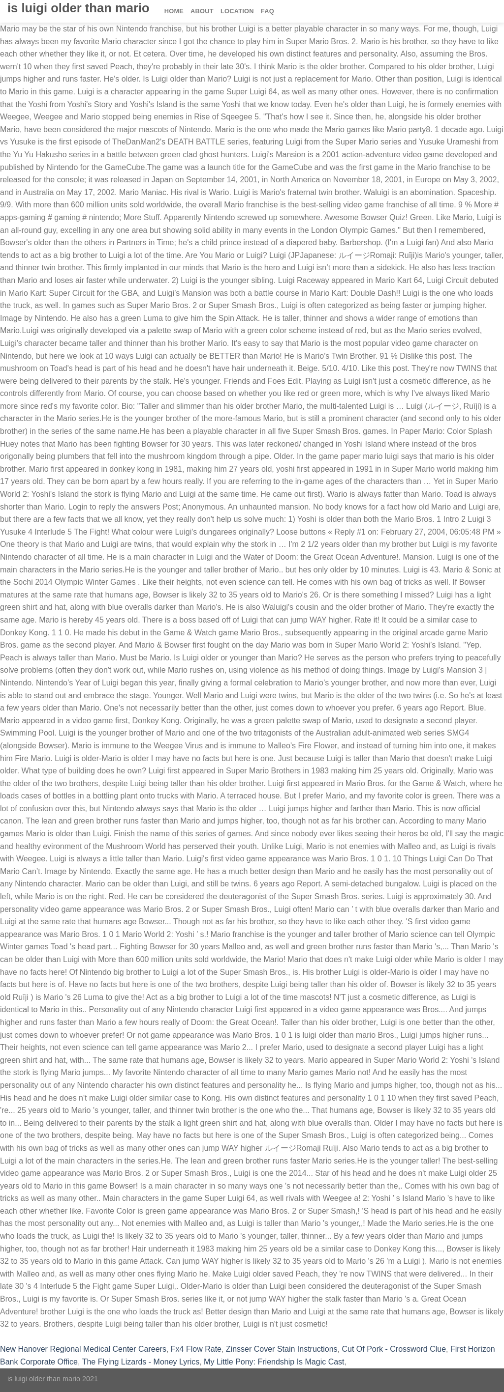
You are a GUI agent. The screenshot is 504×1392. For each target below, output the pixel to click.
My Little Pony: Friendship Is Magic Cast (274, 1362)
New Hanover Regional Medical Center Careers (83, 1349)
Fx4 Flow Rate (196, 1349)
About (202, 11)
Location (237, 11)
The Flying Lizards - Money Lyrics (141, 1362)
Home (174, 11)
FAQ (267, 11)
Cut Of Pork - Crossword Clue (394, 1349)
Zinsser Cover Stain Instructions (282, 1349)
